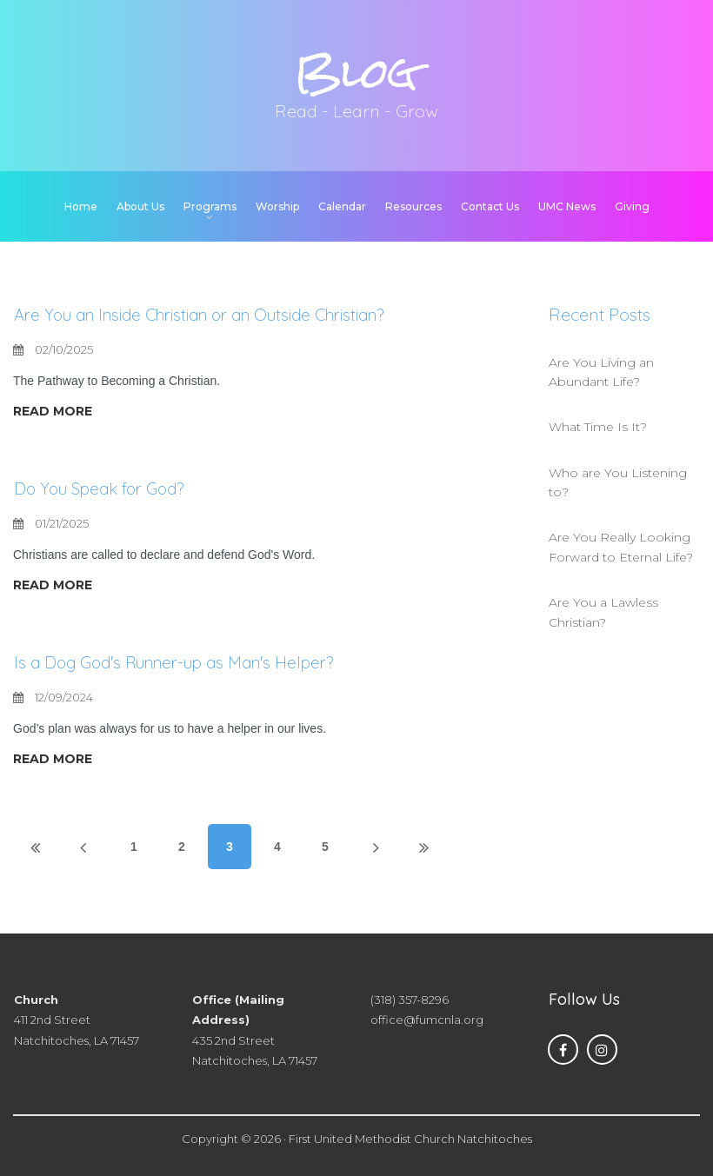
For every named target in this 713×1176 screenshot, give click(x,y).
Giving (632, 206)
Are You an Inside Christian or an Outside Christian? (214, 314)
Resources (413, 206)
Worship (277, 206)
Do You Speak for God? (105, 488)
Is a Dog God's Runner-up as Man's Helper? (187, 662)
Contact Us (490, 206)
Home (80, 206)
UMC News (567, 206)
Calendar (342, 206)
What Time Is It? (598, 427)
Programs (210, 208)
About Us (140, 206)
